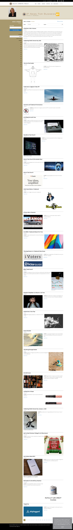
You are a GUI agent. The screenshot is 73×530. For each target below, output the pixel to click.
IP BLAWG (20, 36)
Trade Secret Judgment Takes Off (31, 87)
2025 (21, 44)
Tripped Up (26, 504)
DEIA (51, 3)
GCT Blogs (20, 34)
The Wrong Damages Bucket (30, 349)
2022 (21, 50)
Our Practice (48, 3)
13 (46, 520)
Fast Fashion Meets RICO (29, 456)
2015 (21, 64)
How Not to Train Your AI (29, 135)
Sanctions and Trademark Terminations (33, 105)
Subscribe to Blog (16, 30)
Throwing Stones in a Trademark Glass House (34, 251)
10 (40, 520)
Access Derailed (27, 331)
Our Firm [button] (39, 3)
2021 (21, 52)
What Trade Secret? (28, 269)
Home (35, 3)
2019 (21, 56)
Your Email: (12, 25)
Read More (25, 38)
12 (44, 520)
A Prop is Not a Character (30, 212)
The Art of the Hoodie (29, 63)
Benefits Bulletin (19, 38)
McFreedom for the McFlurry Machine (32, 481)
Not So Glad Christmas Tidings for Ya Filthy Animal (36, 433)
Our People (43, 3)
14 (48, 520)
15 (51, 520)
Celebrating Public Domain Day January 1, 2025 (35, 409)
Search (45, 24)
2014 (21, 66)
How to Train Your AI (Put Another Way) (33, 159)
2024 (21, 46)
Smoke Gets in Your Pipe (29, 311)
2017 (21, 60)
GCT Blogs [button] (61, 3)
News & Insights (56, 3)
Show (24, 24)
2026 (21, 42)
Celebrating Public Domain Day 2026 (32, 40)
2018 (21, 58)
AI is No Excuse (27, 373)
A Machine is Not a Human (30, 28)
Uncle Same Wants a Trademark (31, 189)
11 (42, 520)
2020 (21, 54)
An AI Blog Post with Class (30, 117)
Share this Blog (60, 21)
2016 (21, 62)
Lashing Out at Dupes (29, 391)
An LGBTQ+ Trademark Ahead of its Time (33, 232)
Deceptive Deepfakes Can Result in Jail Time (34, 292)
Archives (20, 40)
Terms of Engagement (61, 524)
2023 (21, 48)
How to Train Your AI (28, 172)
